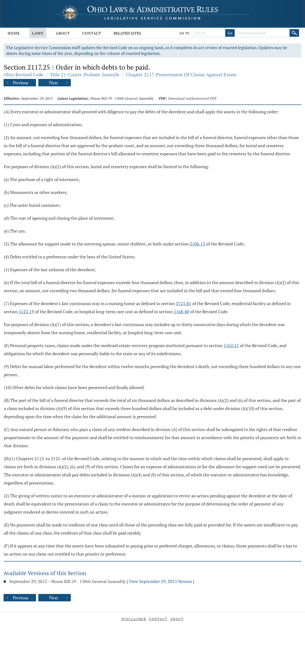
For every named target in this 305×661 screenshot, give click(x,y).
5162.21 (231, 345)
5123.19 (26, 311)
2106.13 (197, 244)
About (63, 33)
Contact (91, 33)
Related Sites (127, 33)
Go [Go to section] (230, 33)
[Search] (294, 33)
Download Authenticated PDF (192, 98)
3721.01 (183, 303)
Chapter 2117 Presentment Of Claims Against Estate (181, 74)
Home (14, 33)
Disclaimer (134, 619)
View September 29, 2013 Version (160, 581)
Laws (37, 33)
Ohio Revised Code (24, 74)
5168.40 (181, 311)
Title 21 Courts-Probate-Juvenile (84, 74)
